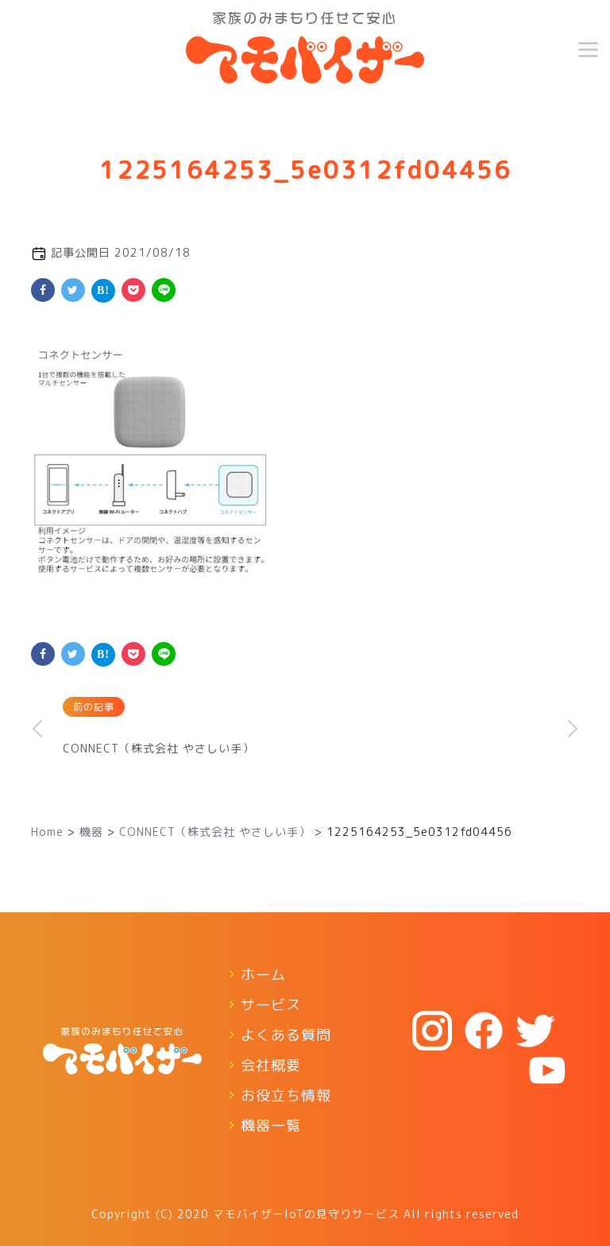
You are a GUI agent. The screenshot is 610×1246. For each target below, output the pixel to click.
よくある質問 (286, 1035)
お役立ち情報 (286, 1095)
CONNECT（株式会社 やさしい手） (158, 748)
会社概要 (271, 1065)
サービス (271, 1005)
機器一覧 (271, 1126)
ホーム (263, 975)
